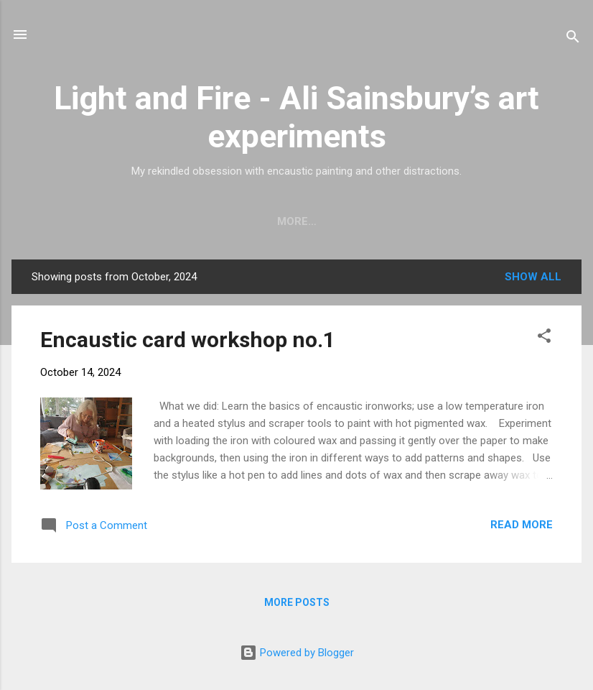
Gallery (258, 221)
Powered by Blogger (297, 652)
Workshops (173, 221)
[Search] (573, 39)
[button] (544, 341)
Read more (521, 527)
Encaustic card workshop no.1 (187, 342)
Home (97, 221)
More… (493, 221)
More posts (297, 605)
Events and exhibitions (378, 221)
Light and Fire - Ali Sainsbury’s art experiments (296, 117)
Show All (533, 279)
